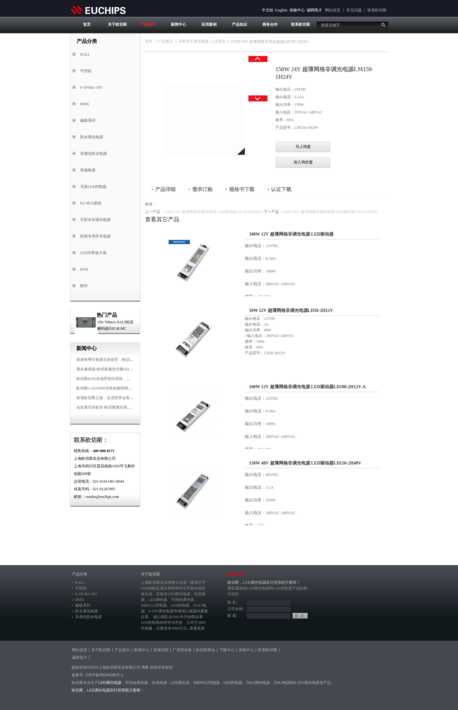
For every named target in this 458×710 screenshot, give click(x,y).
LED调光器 (158, 599)
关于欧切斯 (117, 24)
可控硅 (86, 71)
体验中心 (297, 10)
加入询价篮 (303, 162)
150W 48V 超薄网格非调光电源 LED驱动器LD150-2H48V (330, 212)
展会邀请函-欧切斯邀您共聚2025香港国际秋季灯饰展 (120, 369)
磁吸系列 (87, 120)
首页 (87, 24)
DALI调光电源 (258, 682)
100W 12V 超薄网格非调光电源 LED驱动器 (291, 234)
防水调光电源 (91, 137)
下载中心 (226, 650)
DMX (84, 104)
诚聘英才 (314, 10)
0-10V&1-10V (91, 87)
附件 (84, 286)
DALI (84, 54)
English (281, 10)
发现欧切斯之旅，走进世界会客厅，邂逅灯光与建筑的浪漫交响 (129, 398)
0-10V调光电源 (161, 611)
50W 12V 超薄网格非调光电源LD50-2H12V (291, 310)
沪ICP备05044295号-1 (104, 675)
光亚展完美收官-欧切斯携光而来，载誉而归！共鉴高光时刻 (126, 407)
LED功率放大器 (93, 253)
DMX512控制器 (154, 605)
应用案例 (209, 24)
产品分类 (79, 574)
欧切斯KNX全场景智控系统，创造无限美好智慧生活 (120, 378)
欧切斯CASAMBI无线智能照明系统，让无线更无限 (119, 388)
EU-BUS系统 (90, 203)
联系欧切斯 (376, 10)
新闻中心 (178, 24)
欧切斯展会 (205, 650)
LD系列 (220, 41)
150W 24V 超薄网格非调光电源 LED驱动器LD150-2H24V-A (213, 212)
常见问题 (354, 10)
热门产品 (107, 315)
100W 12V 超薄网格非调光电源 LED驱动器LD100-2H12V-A (307, 386)
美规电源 (87, 170)
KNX (84, 269)
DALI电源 (282, 682)
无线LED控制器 (93, 186)
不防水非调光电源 (95, 219)
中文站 (267, 10)
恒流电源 (159, 682)
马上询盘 (303, 146)
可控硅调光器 (182, 599)
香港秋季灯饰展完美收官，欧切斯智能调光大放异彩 (120, 359)
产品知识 (239, 24)
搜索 (383, 25)
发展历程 (161, 650)
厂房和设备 (182, 650)
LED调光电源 (179, 594)
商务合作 (270, 24)
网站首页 (332, 10)
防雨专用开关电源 (95, 236)
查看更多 (197, 628)
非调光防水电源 (93, 153)
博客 (145, 667)
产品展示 (148, 24)
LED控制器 (180, 605)
